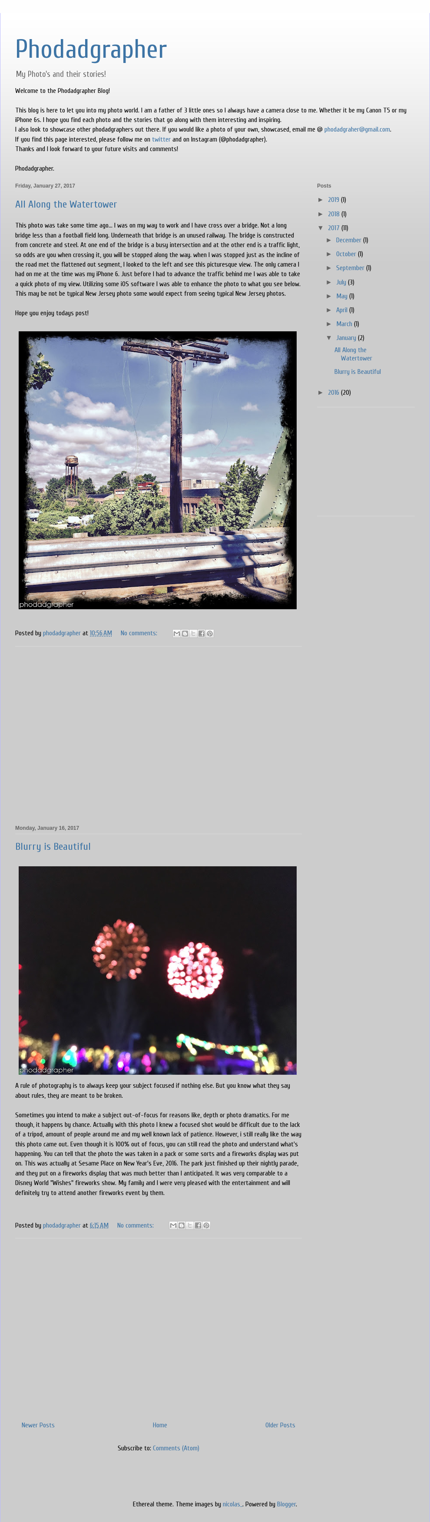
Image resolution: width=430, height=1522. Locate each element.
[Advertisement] (158, 734)
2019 (334, 200)
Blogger (286, 1504)
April (342, 310)
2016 (334, 392)
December (349, 240)
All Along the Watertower (66, 204)
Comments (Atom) (176, 1448)
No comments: (140, 633)
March (345, 324)
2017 (334, 228)
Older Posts (280, 1425)
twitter (161, 139)
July (342, 282)
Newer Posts (38, 1425)
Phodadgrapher (91, 49)
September (351, 268)
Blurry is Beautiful (53, 846)
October (347, 254)
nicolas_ (232, 1504)
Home (160, 1425)
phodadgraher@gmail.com (357, 129)
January (347, 338)
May (342, 296)
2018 (334, 214)
